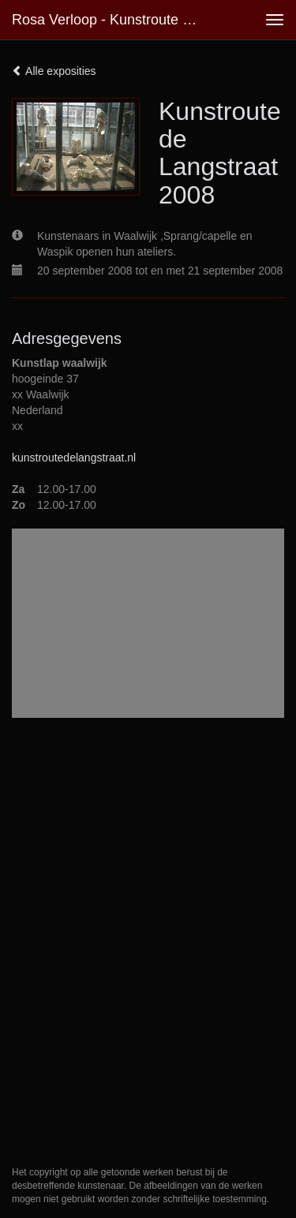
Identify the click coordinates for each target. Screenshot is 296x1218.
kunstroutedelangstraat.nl (74, 457)
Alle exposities (54, 71)
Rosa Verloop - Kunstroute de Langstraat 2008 (113, 20)
